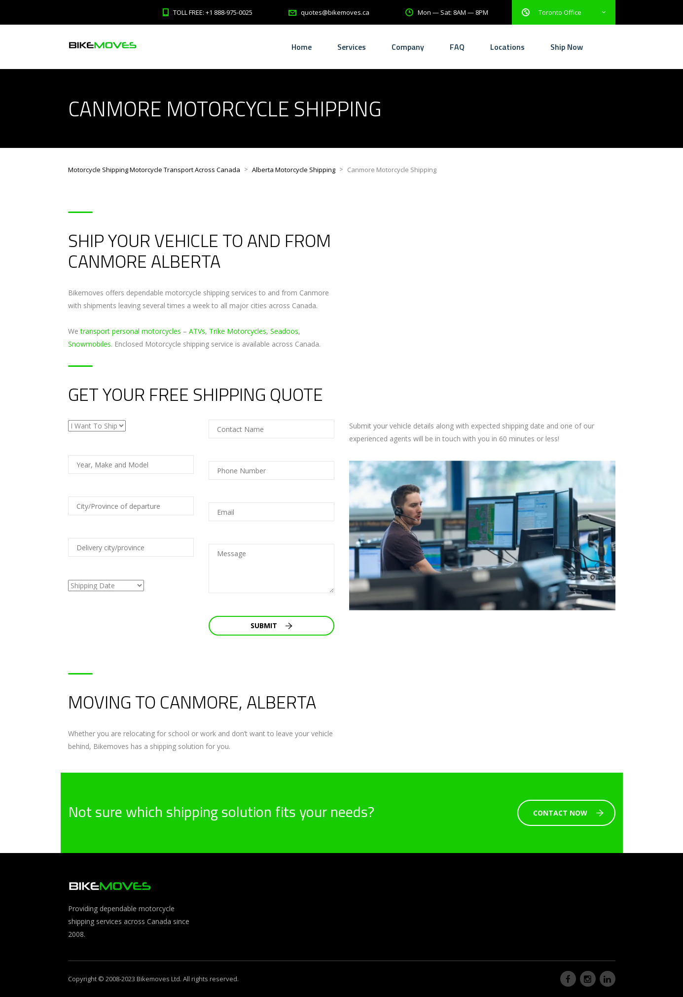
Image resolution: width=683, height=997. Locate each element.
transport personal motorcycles (130, 331)
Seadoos (284, 331)
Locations (507, 47)
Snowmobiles (89, 344)
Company (408, 47)
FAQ (457, 47)
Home (301, 47)
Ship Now (566, 47)
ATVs (197, 331)
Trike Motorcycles (237, 331)
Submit (271, 625)
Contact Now (568, 813)
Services (351, 47)
